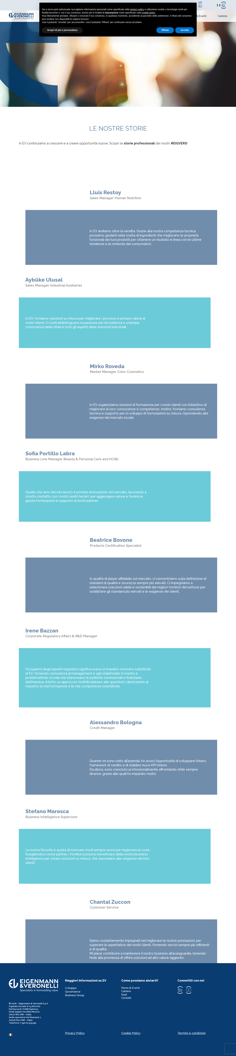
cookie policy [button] (148, 12)
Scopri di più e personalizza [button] (62, 30)
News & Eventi (131, 988)
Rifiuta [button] (165, 30)
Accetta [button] (184, 30)
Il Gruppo (71, 988)
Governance (73, 993)
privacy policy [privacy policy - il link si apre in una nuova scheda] (137, 9)
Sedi (124, 998)
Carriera (222, 16)
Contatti (127, 1003)
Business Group (76, 998)
